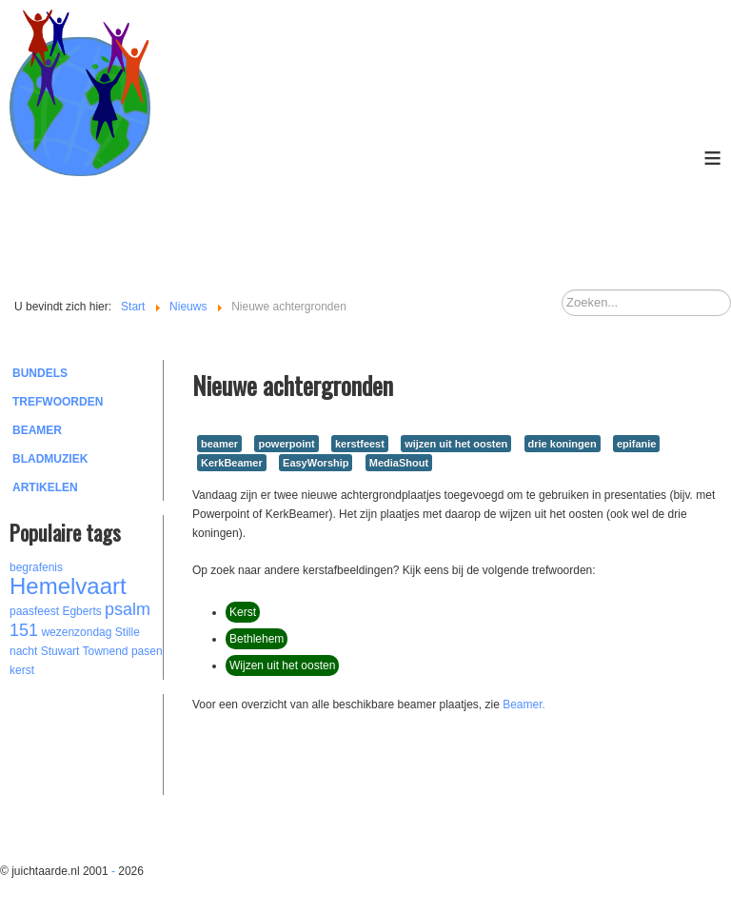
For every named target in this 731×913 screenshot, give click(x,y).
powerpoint (286, 443)
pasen (147, 651)
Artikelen (45, 487)
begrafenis (36, 567)
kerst (22, 670)
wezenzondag (76, 632)
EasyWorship (315, 462)
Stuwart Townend (84, 651)
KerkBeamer (232, 462)
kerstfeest (360, 443)
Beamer (37, 430)
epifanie (637, 443)
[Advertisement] (114, 741)
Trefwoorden (57, 401)
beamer (219, 443)
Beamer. (524, 704)
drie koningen (562, 443)
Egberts (81, 611)
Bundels (40, 373)
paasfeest (34, 611)
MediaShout (398, 462)
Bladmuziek (50, 459)
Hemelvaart (68, 586)
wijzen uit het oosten (456, 443)
